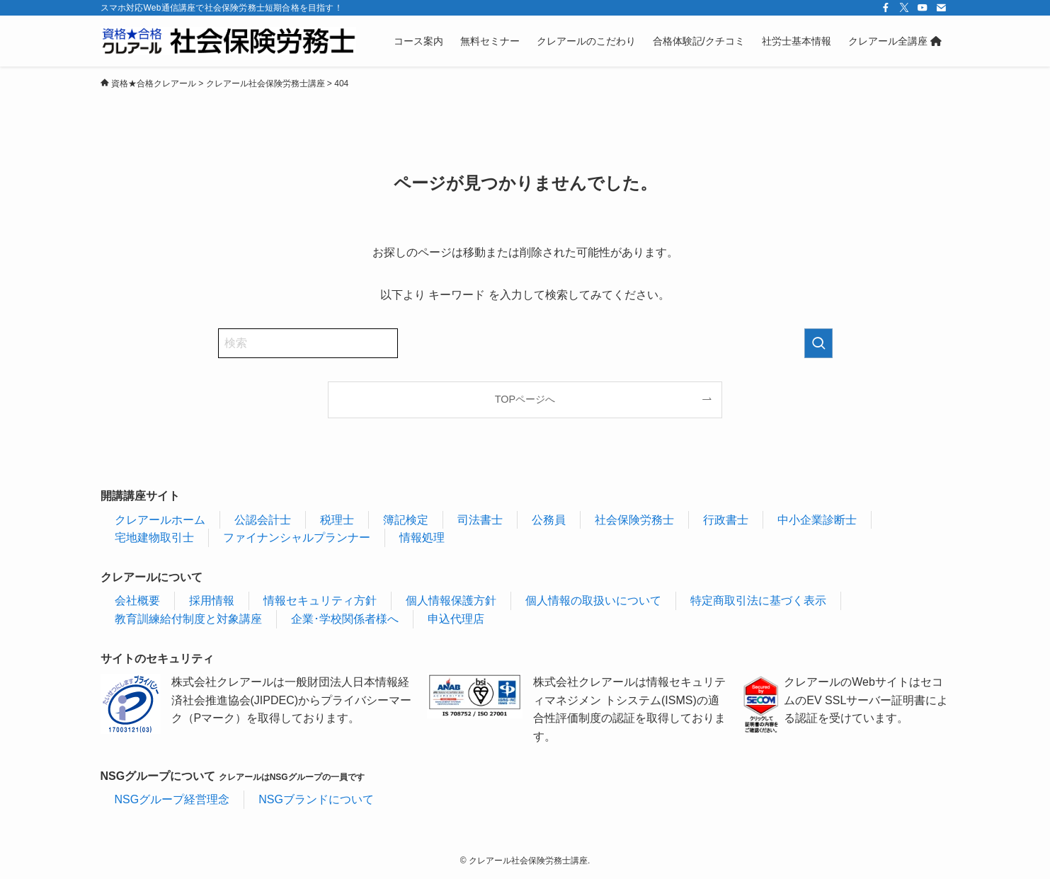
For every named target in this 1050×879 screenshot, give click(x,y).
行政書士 (725, 520)
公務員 (549, 520)
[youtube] (922, 8)
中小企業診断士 (817, 520)
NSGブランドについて (316, 799)
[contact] (941, 8)
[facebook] (886, 8)
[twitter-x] (904, 8)
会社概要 (137, 600)
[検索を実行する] (818, 343)
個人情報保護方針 (451, 600)
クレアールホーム (160, 520)
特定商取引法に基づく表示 (758, 600)
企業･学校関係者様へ (345, 619)
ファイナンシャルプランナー (296, 538)
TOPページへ (525, 399)
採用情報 (211, 600)
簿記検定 (405, 520)
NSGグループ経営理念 (172, 799)
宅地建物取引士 (154, 538)
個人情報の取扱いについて (593, 600)
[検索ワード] (308, 343)
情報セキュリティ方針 (320, 600)
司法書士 (480, 520)
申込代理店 (456, 619)
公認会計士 (262, 520)
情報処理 (422, 538)
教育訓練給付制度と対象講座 (188, 619)
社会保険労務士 (634, 520)
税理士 (337, 520)
